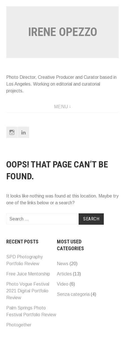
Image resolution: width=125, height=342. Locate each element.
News (62, 263)
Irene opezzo (62, 32)
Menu (61, 106)
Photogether (18, 324)
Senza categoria (73, 294)
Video (62, 284)
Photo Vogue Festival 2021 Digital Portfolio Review (27, 291)
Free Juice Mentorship (28, 273)
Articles (64, 273)
